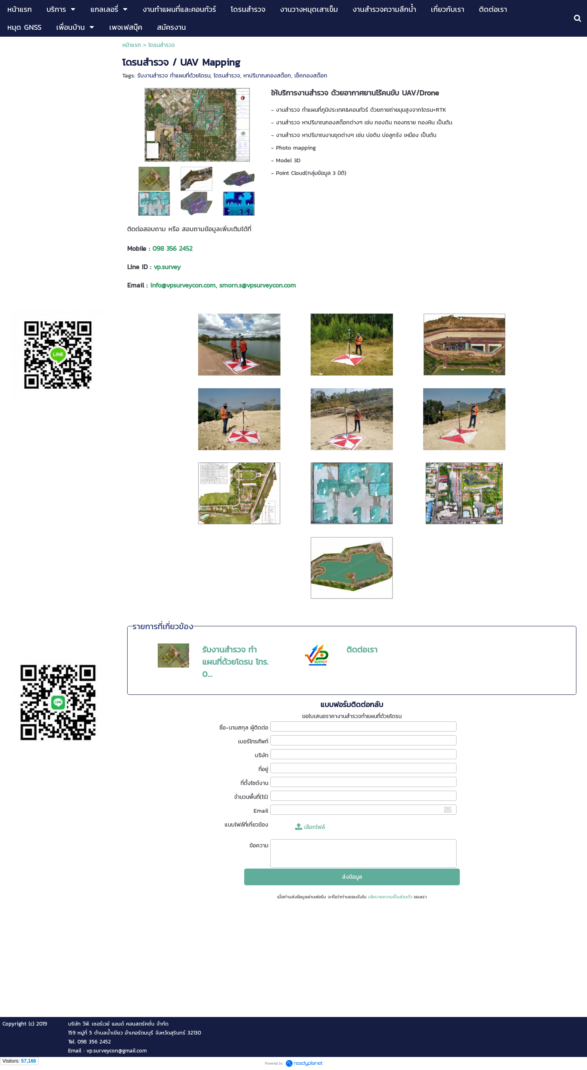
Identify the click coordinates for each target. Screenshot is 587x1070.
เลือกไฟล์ (310, 827)
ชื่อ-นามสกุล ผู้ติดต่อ (243, 727)
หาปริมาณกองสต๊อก (267, 75)
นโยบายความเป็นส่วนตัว (390, 896)
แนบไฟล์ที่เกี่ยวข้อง (246, 824)
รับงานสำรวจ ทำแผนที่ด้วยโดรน (173, 75)
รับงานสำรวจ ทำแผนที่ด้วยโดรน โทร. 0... (235, 661)
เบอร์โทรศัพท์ (253, 741)
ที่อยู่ (263, 769)
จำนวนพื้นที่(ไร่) (251, 797)
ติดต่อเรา (361, 649)
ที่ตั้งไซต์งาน (254, 783)
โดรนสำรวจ (227, 75)
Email (261, 811)
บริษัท (261, 755)
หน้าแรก (131, 45)
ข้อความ (258, 845)
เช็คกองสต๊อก (310, 75)
